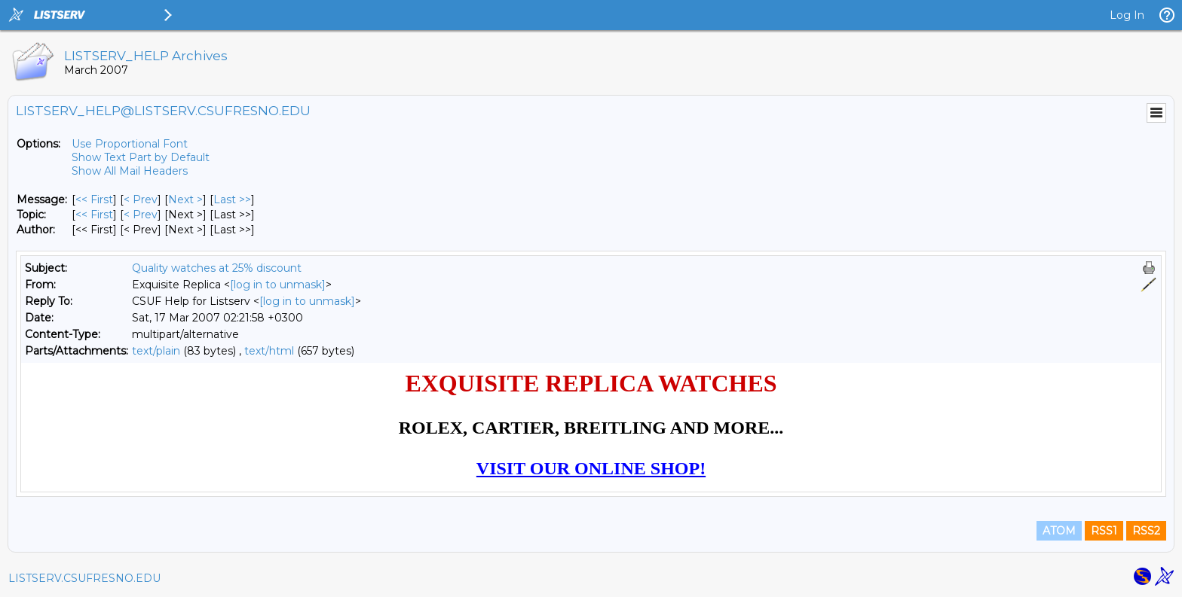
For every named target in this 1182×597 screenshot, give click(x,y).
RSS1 (1104, 531)
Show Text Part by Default (141, 157)
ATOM (1059, 531)
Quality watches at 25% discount (217, 268)
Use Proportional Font (130, 144)
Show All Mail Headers (130, 171)
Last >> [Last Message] (232, 199)
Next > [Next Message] (185, 199)
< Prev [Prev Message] (141, 199)
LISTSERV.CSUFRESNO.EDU (84, 578)
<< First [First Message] (94, 199)
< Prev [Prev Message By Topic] (141, 214)
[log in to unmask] (278, 284)
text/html (269, 351)
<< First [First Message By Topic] (94, 214)
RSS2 (1146, 531)
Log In (1127, 15)
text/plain (156, 351)
